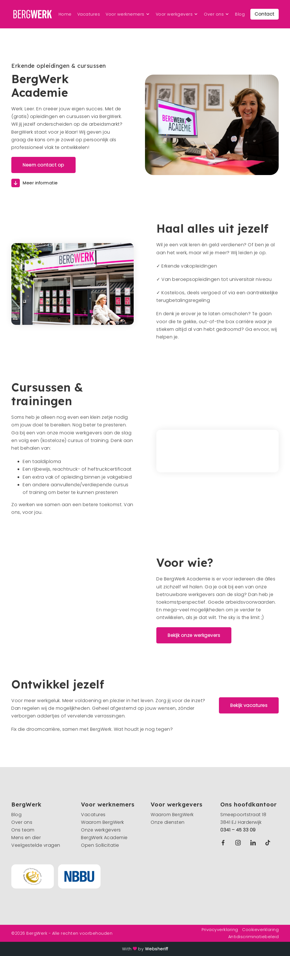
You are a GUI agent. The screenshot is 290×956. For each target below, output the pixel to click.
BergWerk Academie (104, 837)
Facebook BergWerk (224, 842)
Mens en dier (26, 837)
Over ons (214, 14)
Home (65, 14)
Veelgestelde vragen (35, 845)
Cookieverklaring (260, 929)
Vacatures (88, 14)
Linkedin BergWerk (254, 842)
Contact (264, 14)
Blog (240, 14)
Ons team (22, 830)
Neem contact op (43, 165)
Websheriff (156, 949)
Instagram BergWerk (239, 842)
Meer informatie (40, 183)
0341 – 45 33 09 (238, 830)
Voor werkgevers (174, 14)
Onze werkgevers (101, 830)
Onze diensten (168, 822)
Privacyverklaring (220, 929)
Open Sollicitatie (100, 845)
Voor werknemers (125, 14)
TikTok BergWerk (269, 842)
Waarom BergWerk (102, 822)
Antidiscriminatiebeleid (253, 937)
